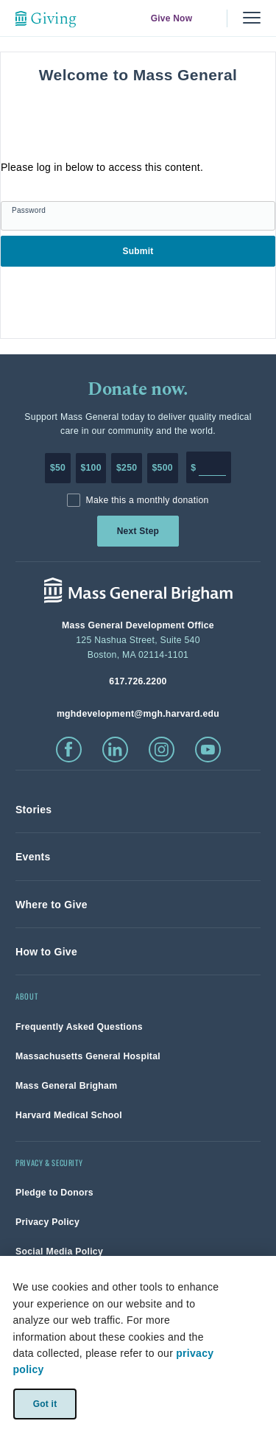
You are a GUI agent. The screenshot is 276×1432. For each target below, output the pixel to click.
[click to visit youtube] (208, 749)
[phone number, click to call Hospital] (138, 681)
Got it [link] (44, 1403)
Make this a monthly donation (146, 500)
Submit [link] (137, 251)
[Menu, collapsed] (252, 18)
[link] (33, 809)
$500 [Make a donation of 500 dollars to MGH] (162, 468)
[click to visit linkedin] (115, 749)
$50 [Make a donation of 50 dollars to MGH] (58, 468)
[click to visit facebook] (69, 749)
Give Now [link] (172, 18)
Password (29, 210)
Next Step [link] (138, 531)
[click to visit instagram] (161, 749)
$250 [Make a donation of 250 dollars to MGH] (126, 468)
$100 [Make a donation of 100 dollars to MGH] (90, 468)
